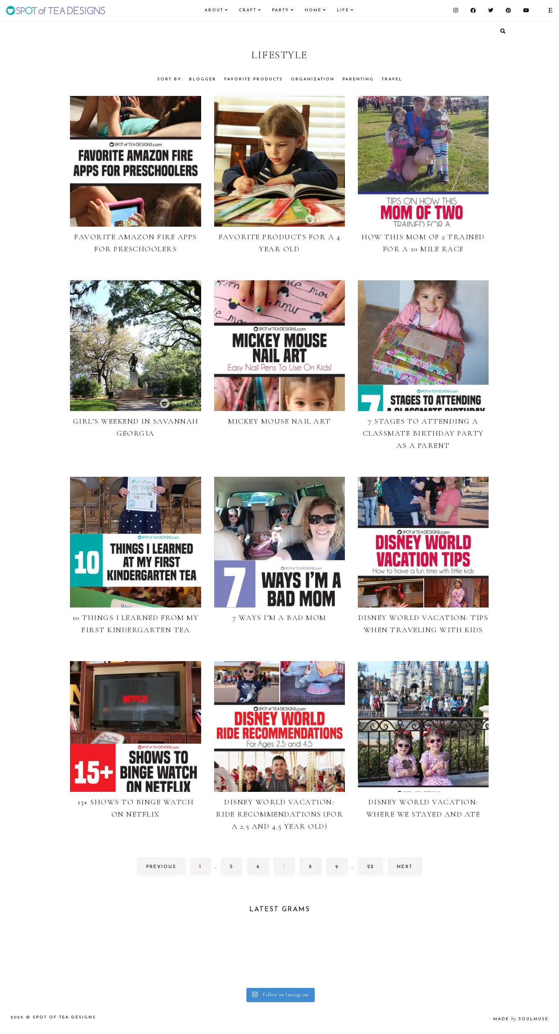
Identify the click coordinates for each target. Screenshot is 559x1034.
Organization (312, 79)
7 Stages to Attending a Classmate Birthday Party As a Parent (423, 433)
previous (161, 867)
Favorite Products (253, 79)
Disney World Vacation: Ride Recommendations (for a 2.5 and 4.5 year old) (280, 814)
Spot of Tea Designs (64, 1017)
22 (374, 869)
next (405, 867)
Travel (392, 79)
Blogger (202, 79)
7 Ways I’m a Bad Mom (279, 617)
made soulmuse (521, 1019)
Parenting (358, 79)
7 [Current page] (288, 869)
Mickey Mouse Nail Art (279, 421)
